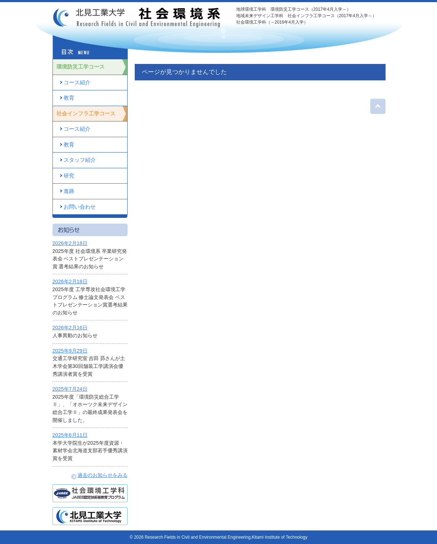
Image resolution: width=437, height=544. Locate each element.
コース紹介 (77, 82)
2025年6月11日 (70, 435)
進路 (69, 191)
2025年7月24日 (70, 389)
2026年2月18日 (70, 243)
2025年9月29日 (70, 351)
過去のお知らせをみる (99, 475)
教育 (69, 98)
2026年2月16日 (70, 327)
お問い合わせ (80, 207)
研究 (69, 176)
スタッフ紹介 (80, 160)
